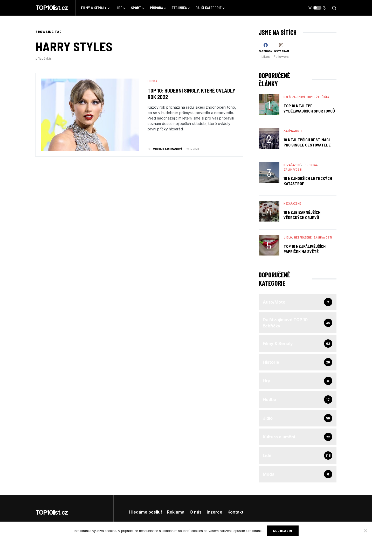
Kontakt (235, 512)
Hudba (152, 81)
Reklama (175, 512)
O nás (196, 512)
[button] (317, 8)
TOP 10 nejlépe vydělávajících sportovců (309, 108)
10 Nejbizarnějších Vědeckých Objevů (302, 215)
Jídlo (288, 237)
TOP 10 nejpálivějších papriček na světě (305, 249)
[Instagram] (281, 50)
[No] (365, 531)
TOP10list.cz (52, 7)
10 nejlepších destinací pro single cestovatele (307, 142)
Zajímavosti (293, 130)
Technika (310, 164)
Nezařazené (292, 164)
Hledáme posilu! (145, 512)
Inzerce (214, 512)
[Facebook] (265, 50)
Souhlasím (283, 531)
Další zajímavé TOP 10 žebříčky (307, 97)
